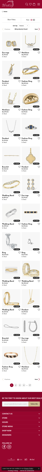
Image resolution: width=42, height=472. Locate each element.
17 (30, 385)
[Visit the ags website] (11, 459)
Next (36, 29)
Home (5, 11)
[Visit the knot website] (32, 459)
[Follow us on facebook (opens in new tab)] (4, 447)
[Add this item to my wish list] (19, 52)
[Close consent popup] (38, 468)
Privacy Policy (28, 468)
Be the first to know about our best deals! (21, 398)
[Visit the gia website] (19, 459)
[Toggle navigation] (38, 4)
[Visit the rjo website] (25, 459)
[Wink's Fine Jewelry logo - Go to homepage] (7, 4)
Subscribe (34, 404)
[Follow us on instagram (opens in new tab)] (9, 447)
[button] (26, 4)
